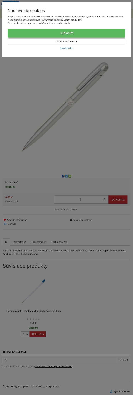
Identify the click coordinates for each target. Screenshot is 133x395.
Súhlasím (67, 33)
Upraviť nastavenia (66, 41)
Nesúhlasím (66, 48)
